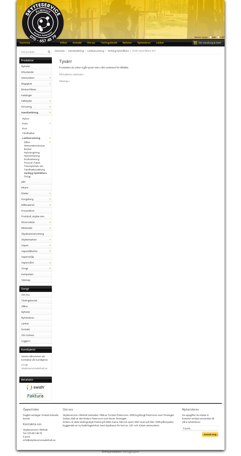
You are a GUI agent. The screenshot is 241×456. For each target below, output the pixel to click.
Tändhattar (28, 133)
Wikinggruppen (131, 451)
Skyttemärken (36, 239)
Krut (24, 128)
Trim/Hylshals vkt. (33, 166)
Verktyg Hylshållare (35, 173)
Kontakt (77, 42)
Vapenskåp (27, 256)
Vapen (36, 245)
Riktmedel (36, 228)
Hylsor (25, 118)
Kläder (36, 193)
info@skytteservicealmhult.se (34, 366)
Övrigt (27, 176)
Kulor (37, 123)
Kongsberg (36, 199)
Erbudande (27, 72)
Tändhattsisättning (34, 169)
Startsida (24, 42)
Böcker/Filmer (28, 89)
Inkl (214, 37)
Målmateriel (36, 205)
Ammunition (36, 77)
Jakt (23, 181)
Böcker (28, 149)
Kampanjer (27, 274)
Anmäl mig (210, 434)
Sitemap (25, 280)
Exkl (222, 37)
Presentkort (27, 210)
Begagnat (36, 83)
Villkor (63, 42)
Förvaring (36, 106)
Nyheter (127, 42)
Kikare (24, 187)
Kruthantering (31, 159)
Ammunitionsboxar (34, 145)
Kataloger (26, 95)
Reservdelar (36, 222)
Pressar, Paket (32, 162)
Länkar (160, 42)
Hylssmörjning (32, 155)
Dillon (38, 142)
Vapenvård (36, 262)
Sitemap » (64, 81)
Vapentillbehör (36, 251)
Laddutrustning (37, 138)
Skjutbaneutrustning (32, 233)
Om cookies (27, 335)
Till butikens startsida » (71, 74)
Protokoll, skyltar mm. (33, 216)
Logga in (25, 340)
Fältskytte (36, 100)
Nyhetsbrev (144, 42)
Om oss (91, 42)
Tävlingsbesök (109, 42)
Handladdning (36, 112)
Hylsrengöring (31, 152)
